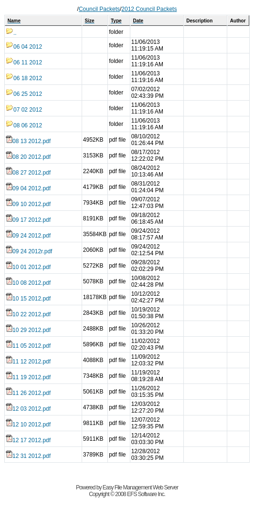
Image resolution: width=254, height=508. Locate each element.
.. (11, 33)
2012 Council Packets (149, 9)
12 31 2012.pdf (28, 456)
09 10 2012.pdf (28, 204)
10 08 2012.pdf (28, 283)
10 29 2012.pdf (28, 330)
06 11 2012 (24, 62)
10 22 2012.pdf (28, 314)
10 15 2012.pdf (28, 298)
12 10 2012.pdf (28, 424)
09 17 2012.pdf (28, 220)
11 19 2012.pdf (28, 377)
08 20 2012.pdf (28, 157)
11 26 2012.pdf (28, 393)
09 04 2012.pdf (28, 188)
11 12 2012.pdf (28, 361)
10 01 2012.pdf (28, 267)
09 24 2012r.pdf (29, 251)
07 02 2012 (24, 109)
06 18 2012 (24, 78)
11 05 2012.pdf (28, 345)
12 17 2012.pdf (28, 440)
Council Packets (99, 9)
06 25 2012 (24, 94)
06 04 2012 (24, 46)
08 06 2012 (24, 125)
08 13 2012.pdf (28, 141)
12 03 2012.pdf (28, 408)
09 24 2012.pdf (28, 235)
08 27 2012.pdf (28, 172)
